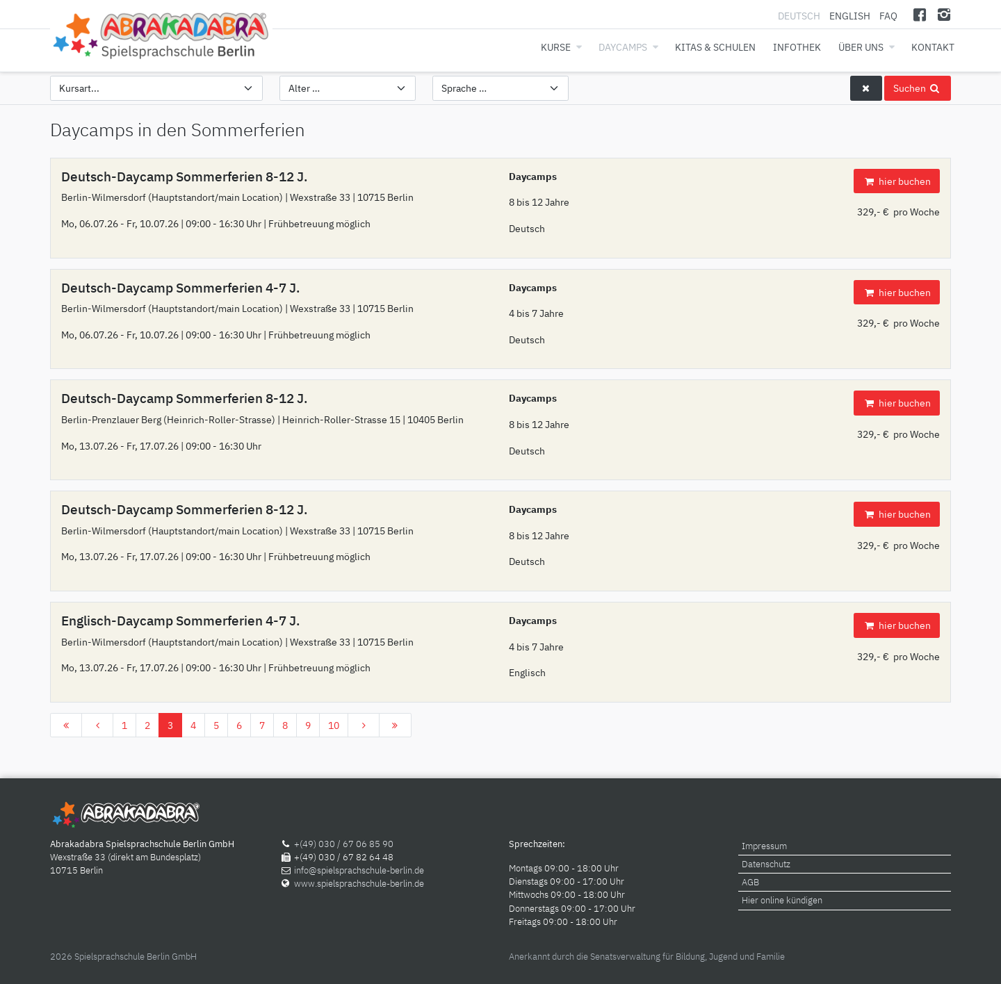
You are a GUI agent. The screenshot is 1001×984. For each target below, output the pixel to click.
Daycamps (623, 47)
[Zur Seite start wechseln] (66, 725)
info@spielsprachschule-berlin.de (359, 870)
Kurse (556, 47)
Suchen (917, 88)
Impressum (764, 846)
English (849, 15)
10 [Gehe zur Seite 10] (333, 725)
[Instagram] (944, 14)
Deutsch (800, 15)
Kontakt (932, 47)
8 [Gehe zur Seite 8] (285, 725)
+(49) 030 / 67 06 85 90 (343, 844)
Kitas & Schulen (715, 47)
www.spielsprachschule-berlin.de (359, 883)
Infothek (797, 47)
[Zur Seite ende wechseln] (395, 725)
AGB (750, 882)
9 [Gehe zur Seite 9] (308, 725)
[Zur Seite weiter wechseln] (364, 725)
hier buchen (897, 181)
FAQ (888, 15)
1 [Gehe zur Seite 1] (124, 725)
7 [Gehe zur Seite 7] (262, 725)
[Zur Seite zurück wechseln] (97, 725)
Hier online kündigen (782, 900)
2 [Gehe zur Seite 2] (147, 725)
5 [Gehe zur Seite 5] (216, 725)
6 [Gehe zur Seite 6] (239, 725)
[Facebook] (920, 14)
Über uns (861, 47)
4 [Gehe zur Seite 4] (193, 725)
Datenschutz (766, 864)
